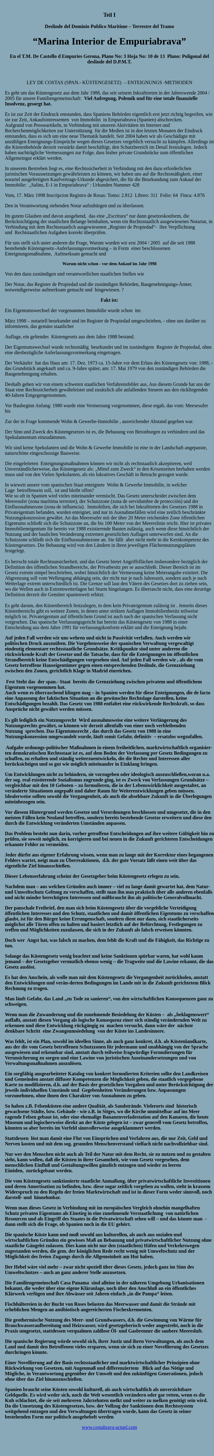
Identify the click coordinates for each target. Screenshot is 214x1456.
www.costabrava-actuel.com (109, 1427)
